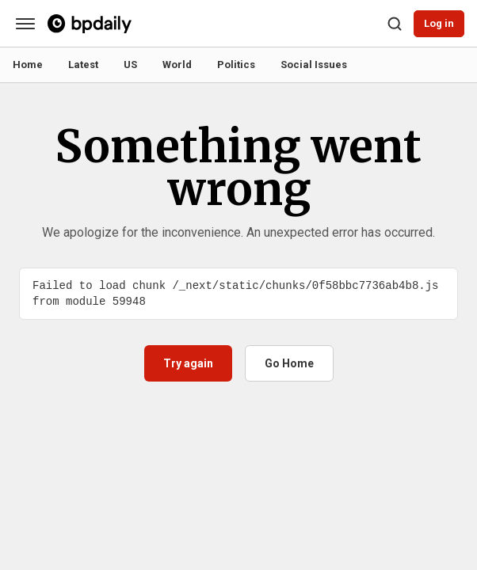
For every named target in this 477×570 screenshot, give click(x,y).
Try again (188, 363)
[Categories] (25, 23)
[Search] (394, 23)
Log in (439, 23)
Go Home (289, 363)
